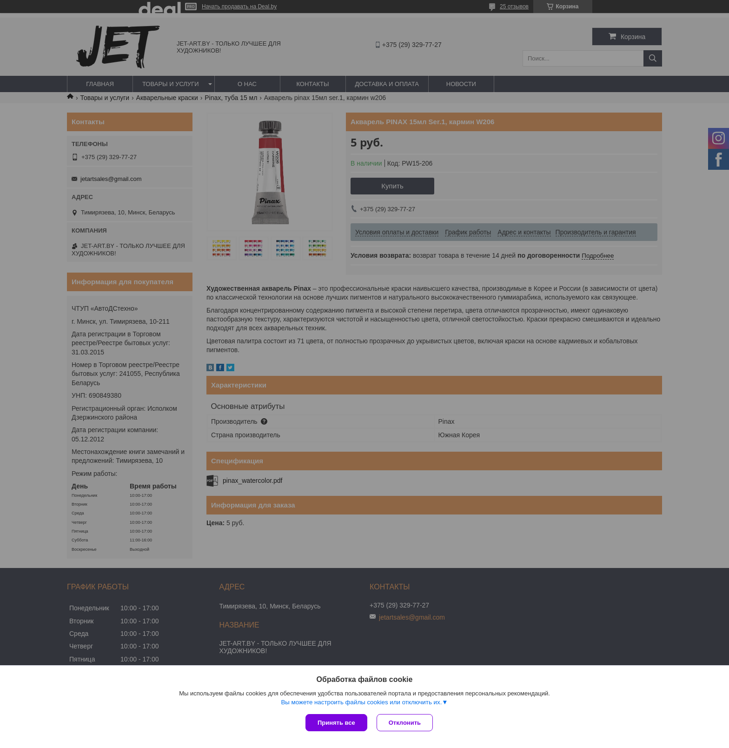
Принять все (336, 722)
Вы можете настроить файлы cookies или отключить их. (361, 702)
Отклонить (405, 722)
